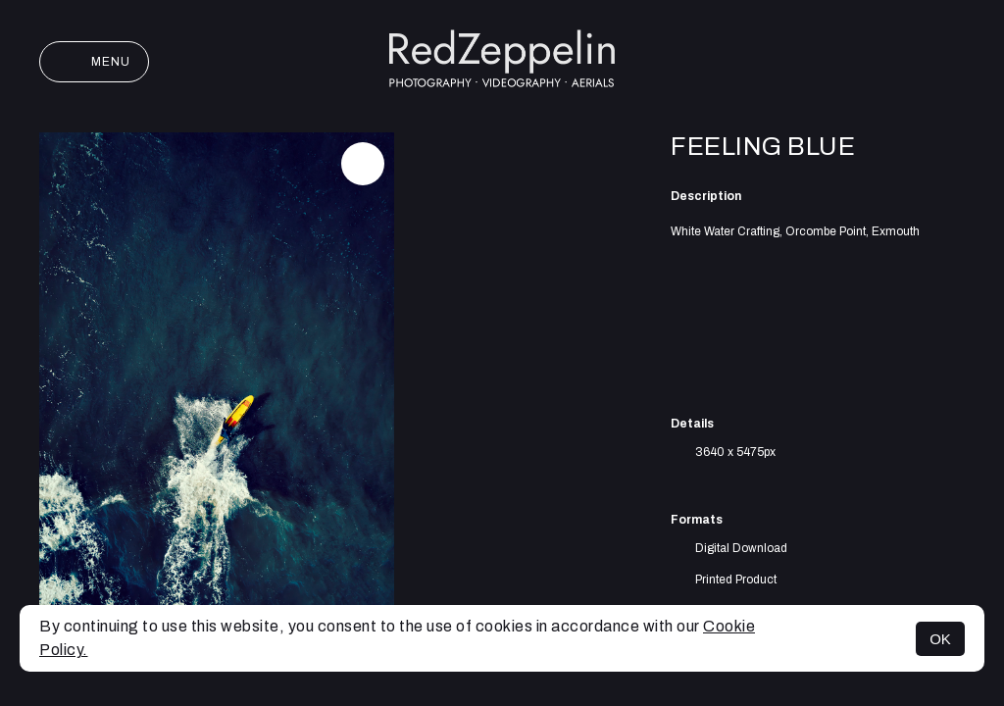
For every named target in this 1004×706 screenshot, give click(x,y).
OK (940, 638)
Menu (94, 62)
